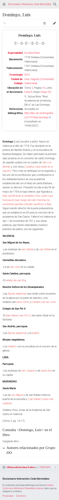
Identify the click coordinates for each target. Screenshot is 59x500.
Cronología (16, 74)
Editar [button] (54, 23)
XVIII (27, 74)
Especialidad (15, 52)
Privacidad (8, 496)
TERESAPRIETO (47, 467)
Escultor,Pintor (32, 52)
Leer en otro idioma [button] (4, 23)
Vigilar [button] (44, 23)
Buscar (55, 4)
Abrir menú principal (4, 4)
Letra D (28, 91)
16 (43, 87)
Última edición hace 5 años (21, 467)
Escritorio (21, 496)
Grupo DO (46, 91)
